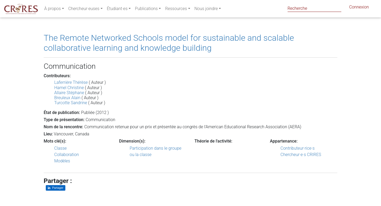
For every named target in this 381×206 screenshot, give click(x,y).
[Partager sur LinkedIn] (55, 188)
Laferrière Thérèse (71, 82)
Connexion (359, 8)
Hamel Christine (69, 87)
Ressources (176, 9)
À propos (52, 9)
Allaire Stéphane (69, 92)
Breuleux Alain (67, 97)
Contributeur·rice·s (297, 148)
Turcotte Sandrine (70, 102)
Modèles (62, 160)
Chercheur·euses (83, 9)
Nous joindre (206, 9)
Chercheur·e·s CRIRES (300, 154)
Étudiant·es (117, 9)
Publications (146, 9)
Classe (60, 148)
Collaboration (66, 154)
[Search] (314, 8)
